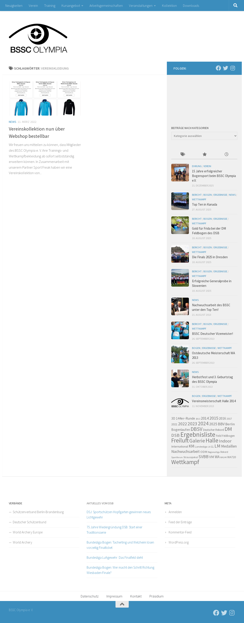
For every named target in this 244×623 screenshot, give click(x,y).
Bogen (207, 194)
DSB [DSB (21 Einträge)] (175, 435)
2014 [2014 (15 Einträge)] (205, 418)
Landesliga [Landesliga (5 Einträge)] (201, 446)
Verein (33, 5)
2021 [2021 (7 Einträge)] (174, 424)
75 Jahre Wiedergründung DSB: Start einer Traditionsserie (114, 530)
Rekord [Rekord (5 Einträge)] (224, 451)
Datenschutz (90, 596)
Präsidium (156, 596)
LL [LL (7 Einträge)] (212, 446)
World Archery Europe (28, 532)
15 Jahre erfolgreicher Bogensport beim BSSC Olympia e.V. (214, 175)
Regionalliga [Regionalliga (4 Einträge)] (214, 452)
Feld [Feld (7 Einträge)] (219, 436)
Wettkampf (199, 199)
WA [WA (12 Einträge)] (217, 456)
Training (49, 5)
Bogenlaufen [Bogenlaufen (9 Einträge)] (180, 430)
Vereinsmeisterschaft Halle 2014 (214, 401)
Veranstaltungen (141, 5)
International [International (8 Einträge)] (179, 446)
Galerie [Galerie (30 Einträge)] (197, 440)
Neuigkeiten (13, 5)
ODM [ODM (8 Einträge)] (203, 452)
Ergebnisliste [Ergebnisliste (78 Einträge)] (197, 434)
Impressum (114, 596)
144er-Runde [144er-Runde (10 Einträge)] (185, 418)
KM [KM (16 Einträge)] (191, 446)
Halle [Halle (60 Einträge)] (212, 440)
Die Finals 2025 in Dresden (210, 257)
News (12, 122)
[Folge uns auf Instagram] (232, 68)
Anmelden (175, 512)
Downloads (191, 5)
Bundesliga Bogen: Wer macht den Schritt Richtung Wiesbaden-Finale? (120, 570)
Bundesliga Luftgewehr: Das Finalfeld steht (115, 557)
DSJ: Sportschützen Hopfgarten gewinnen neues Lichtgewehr (119, 514)
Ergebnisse (220, 194)
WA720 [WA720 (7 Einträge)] (231, 457)
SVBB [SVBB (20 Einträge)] (204, 456)
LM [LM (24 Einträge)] (217, 446)
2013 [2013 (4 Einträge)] (198, 418)
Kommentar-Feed (180, 532)
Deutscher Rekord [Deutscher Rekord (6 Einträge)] (213, 430)
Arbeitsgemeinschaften (106, 5)
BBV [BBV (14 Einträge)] (221, 423)
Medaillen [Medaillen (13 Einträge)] (229, 446)
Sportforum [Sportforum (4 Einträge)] (177, 457)
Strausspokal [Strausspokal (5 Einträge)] (190, 457)
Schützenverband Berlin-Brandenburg (38, 512)
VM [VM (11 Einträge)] (211, 457)
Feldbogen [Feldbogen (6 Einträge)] (228, 436)
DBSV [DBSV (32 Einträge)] (196, 429)
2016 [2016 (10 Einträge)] (222, 418)
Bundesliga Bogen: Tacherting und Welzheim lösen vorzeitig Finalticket (120, 545)
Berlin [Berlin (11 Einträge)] (230, 424)
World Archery (22, 542)
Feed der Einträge (180, 522)
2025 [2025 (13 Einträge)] (213, 424)
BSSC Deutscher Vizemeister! (212, 334)
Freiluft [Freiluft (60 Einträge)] (180, 440)
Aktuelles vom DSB (100, 503)
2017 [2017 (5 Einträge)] (229, 418)
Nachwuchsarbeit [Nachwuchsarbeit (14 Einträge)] (185, 451)
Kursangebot (70, 5)
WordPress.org (179, 542)
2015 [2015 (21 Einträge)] (213, 418)
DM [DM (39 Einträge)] (228, 429)
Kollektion (169, 5)
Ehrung (197, 166)
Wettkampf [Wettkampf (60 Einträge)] (185, 462)
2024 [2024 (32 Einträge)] (203, 423)
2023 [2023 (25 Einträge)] (192, 424)
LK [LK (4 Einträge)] (209, 446)
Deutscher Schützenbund (29, 522)
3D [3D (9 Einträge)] (173, 418)
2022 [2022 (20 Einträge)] (182, 424)
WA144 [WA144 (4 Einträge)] (223, 457)
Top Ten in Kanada (204, 204)
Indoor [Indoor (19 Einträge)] (225, 441)
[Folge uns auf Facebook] (218, 68)
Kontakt (136, 596)
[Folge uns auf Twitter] (225, 68)
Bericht (197, 194)
